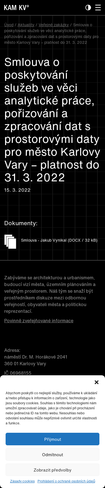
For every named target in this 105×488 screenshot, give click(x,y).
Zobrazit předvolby (52, 470)
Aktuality (26, 25)
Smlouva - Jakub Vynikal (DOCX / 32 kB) (59, 240)
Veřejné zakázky (54, 25)
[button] (96, 382)
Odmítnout (52, 454)
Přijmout (52, 439)
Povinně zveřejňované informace (38, 320)
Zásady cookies (22, 481)
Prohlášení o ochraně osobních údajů (66, 481)
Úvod (8, 25)
